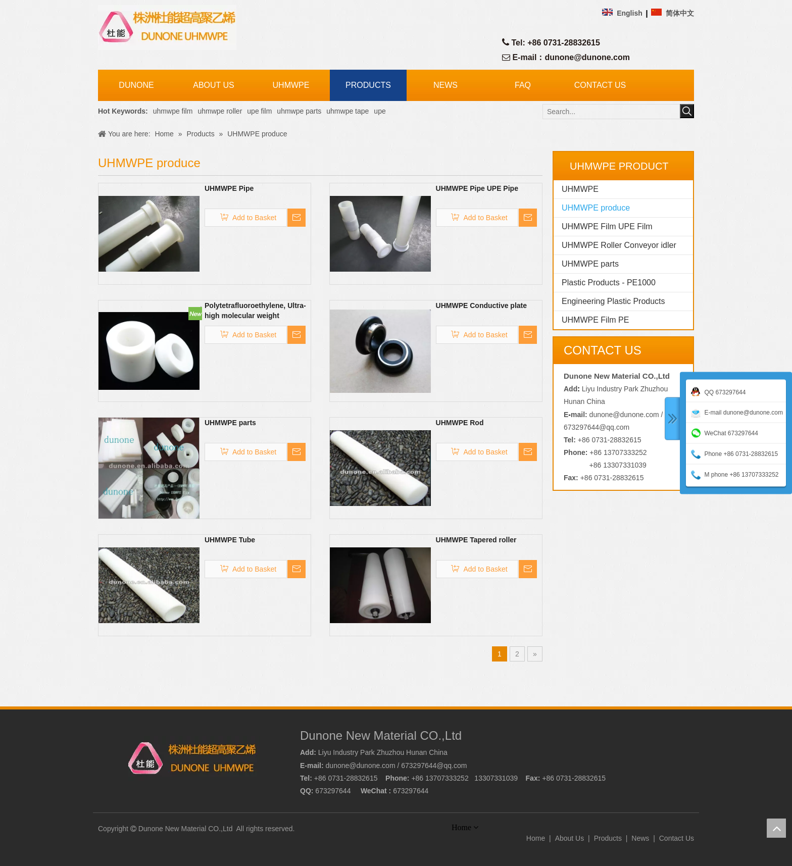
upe (379, 111)
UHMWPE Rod (460, 423)
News (640, 838)
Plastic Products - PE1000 (609, 282)
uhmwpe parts (299, 111)
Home (535, 838)
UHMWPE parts (230, 423)
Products (608, 838)
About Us (569, 838)
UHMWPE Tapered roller (476, 540)
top (776, 828)
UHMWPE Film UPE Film (607, 226)
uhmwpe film (173, 111)
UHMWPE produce (596, 207)
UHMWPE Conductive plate (481, 305)
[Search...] (611, 111)
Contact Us (676, 838)
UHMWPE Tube (230, 540)
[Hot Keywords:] (687, 111)
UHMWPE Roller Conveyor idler (619, 245)
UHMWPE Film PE (595, 320)
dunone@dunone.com (586, 57)
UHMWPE (580, 189)
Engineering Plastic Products (613, 301)
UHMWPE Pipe (229, 188)
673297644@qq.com (596, 427)
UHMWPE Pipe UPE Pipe (477, 188)
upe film (259, 111)
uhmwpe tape (347, 111)
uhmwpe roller (219, 111)
